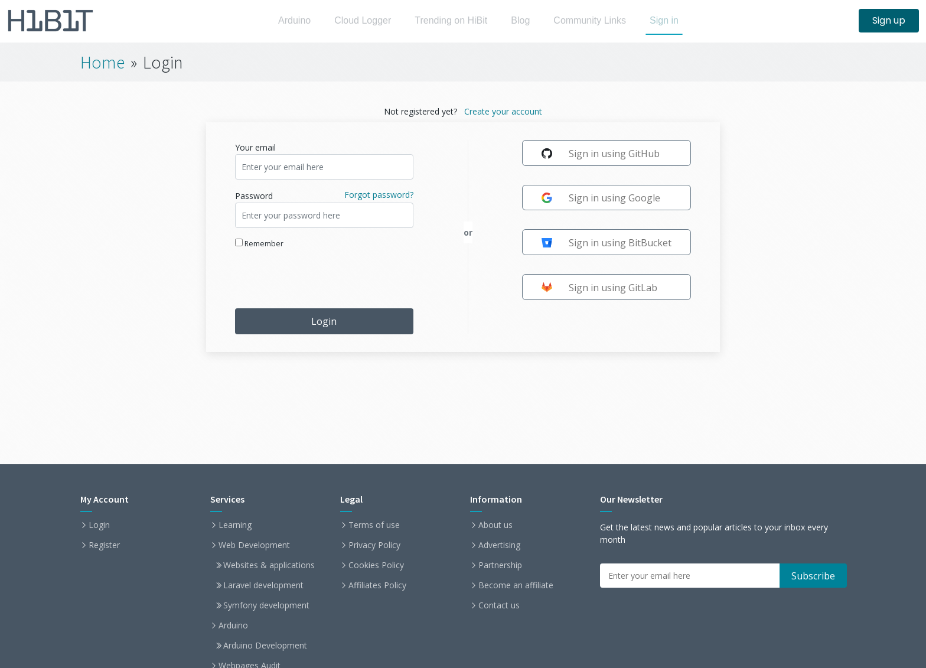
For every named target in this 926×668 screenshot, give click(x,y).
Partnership (500, 565)
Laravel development (263, 585)
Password (254, 195)
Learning (235, 525)
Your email (255, 147)
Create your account (503, 111)
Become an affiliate (515, 585)
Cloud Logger (358, 21)
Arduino (286, 21)
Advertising (499, 545)
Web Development (254, 545)
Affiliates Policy (377, 585)
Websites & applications (269, 565)
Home (102, 62)
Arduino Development (265, 645)
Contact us (499, 605)
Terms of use (374, 525)
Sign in (674, 21)
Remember (259, 244)
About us (495, 525)
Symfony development (266, 605)
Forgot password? (378, 194)
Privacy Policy (374, 545)
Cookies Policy (376, 565)
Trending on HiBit (451, 21)
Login (324, 321)
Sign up (888, 21)
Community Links (596, 21)
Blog (524, 21)
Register (104, 545)
